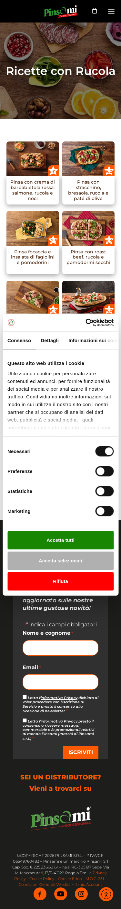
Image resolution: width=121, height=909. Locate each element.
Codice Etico (70, 878)
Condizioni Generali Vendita (45, 884)
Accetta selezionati (60, 560)
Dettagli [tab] (50, 340)
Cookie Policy (41, 878)
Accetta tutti (60, 540)
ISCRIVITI (80, 752)
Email (32, 668)
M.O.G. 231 (95, 878)
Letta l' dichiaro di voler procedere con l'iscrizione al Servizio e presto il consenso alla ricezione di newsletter (60, 704)
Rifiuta (60, 581)
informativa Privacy (59, 697)
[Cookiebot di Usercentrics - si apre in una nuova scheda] (86, 322)
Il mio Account (88, 884)
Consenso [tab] (19, 340)
